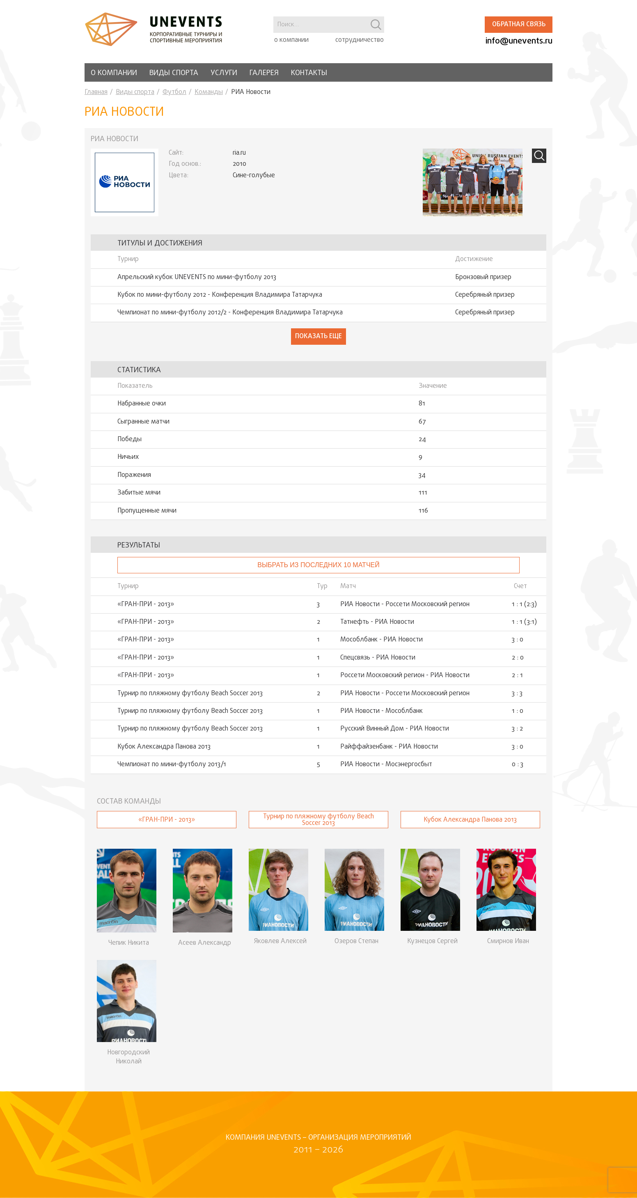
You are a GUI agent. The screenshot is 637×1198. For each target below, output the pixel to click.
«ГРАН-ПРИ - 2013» (145, 604)
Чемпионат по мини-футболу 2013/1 (171, 764)
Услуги (224, 73)
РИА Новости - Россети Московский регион (405, 604)
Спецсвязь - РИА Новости (377, 657)
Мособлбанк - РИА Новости (381, 639)
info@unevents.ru (519, 41)
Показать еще (318, 336)
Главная (96, 92)
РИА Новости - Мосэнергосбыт (386, 764)
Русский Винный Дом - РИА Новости (394, 728)
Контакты (309, 73)
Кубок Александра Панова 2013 (164, 746)
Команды (209, 92)
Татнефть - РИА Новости (377, 622)
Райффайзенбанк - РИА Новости (389, 746)
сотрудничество (359, 40)
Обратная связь (518, 25)
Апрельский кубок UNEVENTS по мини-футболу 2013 (196, 277)
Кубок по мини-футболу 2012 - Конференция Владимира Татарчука (219, 295)
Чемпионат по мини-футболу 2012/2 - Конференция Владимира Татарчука (230, 312)
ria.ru (239, 153)
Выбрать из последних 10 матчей (318, 564)
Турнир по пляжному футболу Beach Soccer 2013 (190, 693)
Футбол (174, 92)
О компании (114, 73)
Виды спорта (173, 73)
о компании (291, 40)
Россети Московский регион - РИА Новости (405, 675)
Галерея (264, 73)
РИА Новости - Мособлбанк (381, 711)
